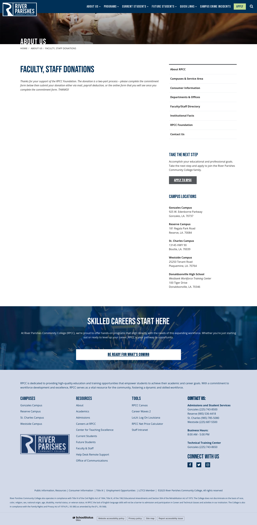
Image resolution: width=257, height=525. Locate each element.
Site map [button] (150, 518)
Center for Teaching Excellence (94, 430)
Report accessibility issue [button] (171, 518)
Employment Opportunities (120, 490)
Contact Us (177, 134)
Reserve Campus (30, 411)
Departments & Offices (185, 97)
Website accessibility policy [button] (111, 518)
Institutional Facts (182, 115)
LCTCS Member (146, 490)
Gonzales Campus (31, 405)
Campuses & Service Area (186, 78)
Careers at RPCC (86, 424)
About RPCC (178, 69)
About (79, 405)
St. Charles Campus (32, 417)
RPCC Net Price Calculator (147, 424)
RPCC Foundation (181, 125)
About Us (36, 48)
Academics (82, 411)
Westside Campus (31, 424)
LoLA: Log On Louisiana (146, 417)
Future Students (86, 442)
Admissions (83, 417)
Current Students (86, 436)
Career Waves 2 (141, 411)
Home (23, 48)
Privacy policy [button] (135, 518)
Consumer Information (185, 88)
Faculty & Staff (84, 448)
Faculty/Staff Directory (185, 106)
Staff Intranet (140, 430)
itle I (100, 490)
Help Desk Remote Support (92, 454)
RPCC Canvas (140, 405)
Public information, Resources (50, 490)
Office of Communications (92, 460)
